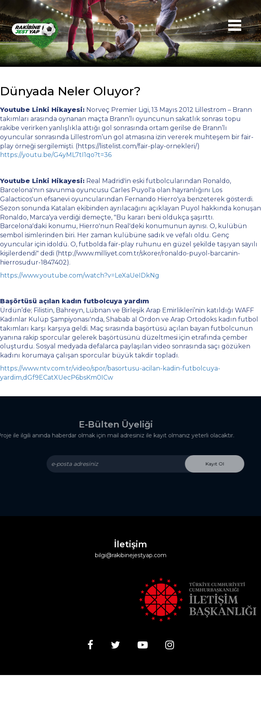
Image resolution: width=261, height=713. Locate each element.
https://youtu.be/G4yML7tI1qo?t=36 (56, 155)
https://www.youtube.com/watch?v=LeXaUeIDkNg (79, 275)
